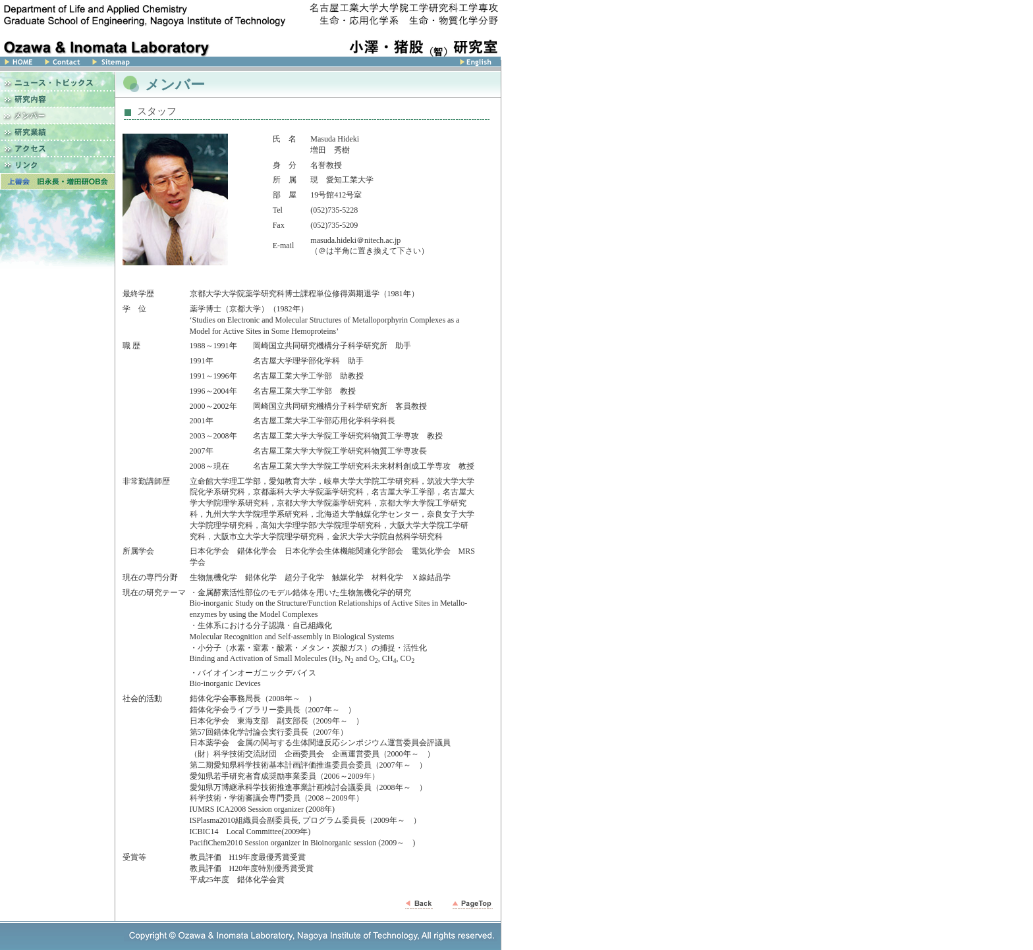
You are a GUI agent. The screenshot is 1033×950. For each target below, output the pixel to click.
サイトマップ (159, 64)
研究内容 (57, 99)
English (366, 64)
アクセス (57, 148)
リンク (57, 165)
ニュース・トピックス (57, 81)
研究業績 (57, 132)
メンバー (57, 115)
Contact (62, 64)
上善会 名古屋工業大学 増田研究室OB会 (57, 181)
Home (19, 64)
